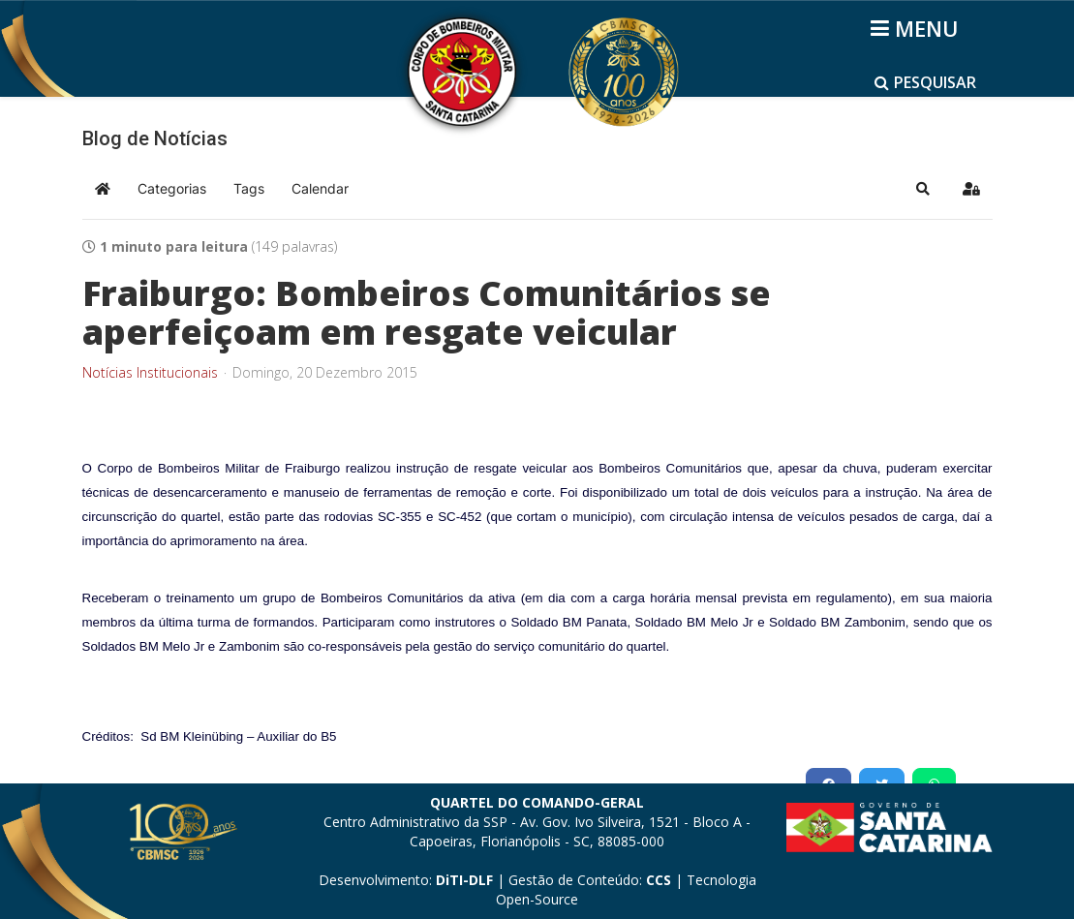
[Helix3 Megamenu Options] (917, 28)
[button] (923, 188)
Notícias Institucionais (150, 373)
